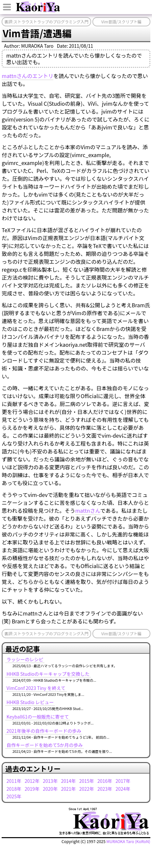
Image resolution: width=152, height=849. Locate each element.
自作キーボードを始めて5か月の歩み (45, 745)
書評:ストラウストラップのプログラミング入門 (46, 21)
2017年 (122, 781)
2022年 (86, 788)
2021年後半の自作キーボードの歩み (44, 730)
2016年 (104, 781)
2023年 (104, 788)
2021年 (68, 788)
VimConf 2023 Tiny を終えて (36, 688)
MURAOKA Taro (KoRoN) (128, 841)
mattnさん (87, 510)
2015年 (86, 781)
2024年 (122, 788)
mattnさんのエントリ (27, 76)
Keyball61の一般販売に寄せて (38, 716)
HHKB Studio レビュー (30, 702)
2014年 (68, 781)
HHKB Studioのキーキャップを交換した (48, 674)
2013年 (50, 781)
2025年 (14, 796)
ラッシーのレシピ (25, 659)
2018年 (14, 788)
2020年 (50, 788)
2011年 (14, 781)
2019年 (32, 788)
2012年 (32, 781)
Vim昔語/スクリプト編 (121, 21)
